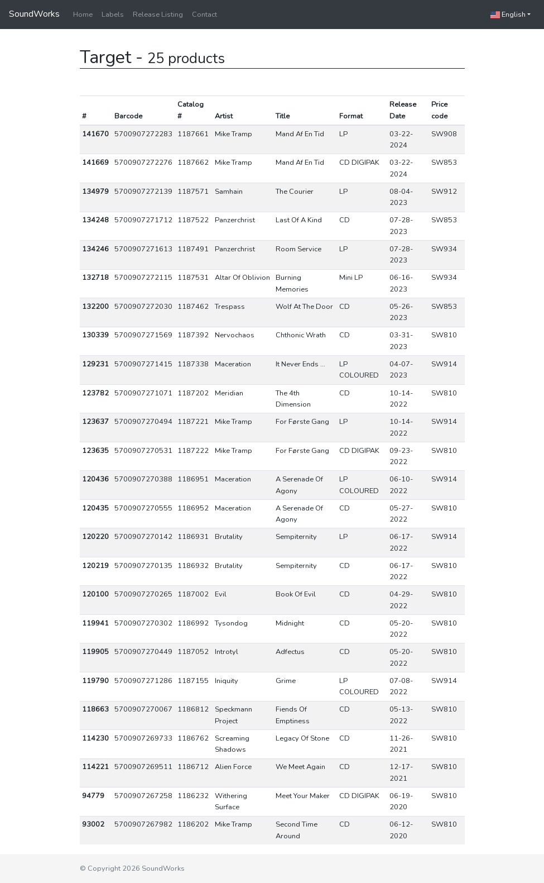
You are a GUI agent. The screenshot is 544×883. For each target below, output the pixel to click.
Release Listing (158, 14)
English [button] (508, 14)
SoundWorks (34, 14)
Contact (204, 14)
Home (83, 14)
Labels (113, 14)
